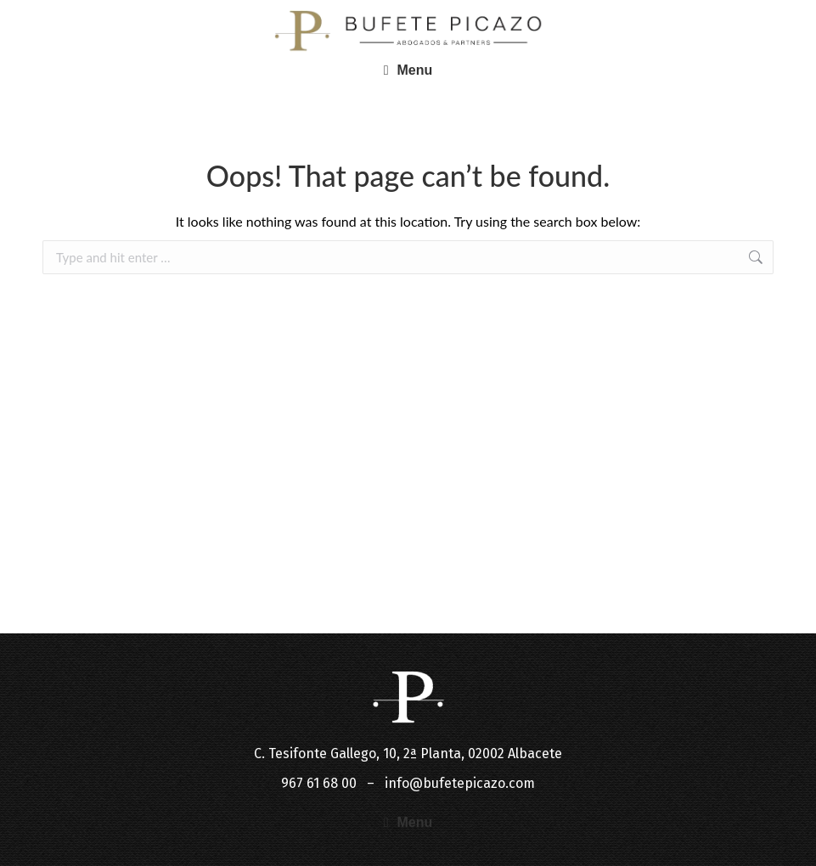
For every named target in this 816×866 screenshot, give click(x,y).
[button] (408, 70)
